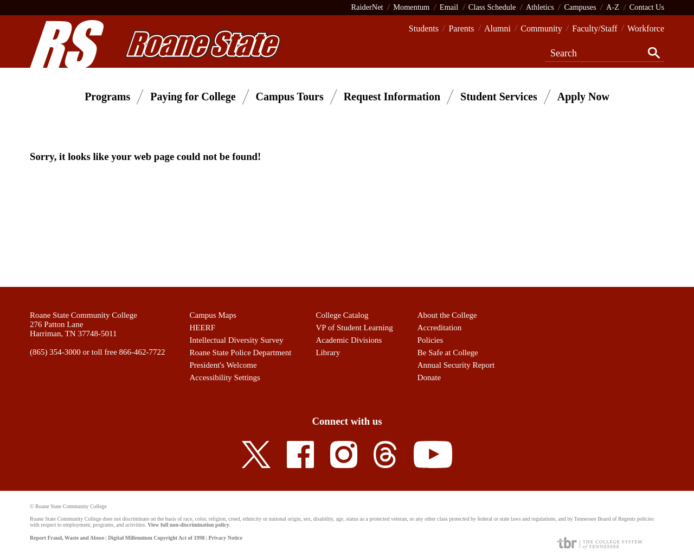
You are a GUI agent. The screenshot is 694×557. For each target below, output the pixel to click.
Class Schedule (492, 7)
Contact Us (646, 7)
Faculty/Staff (594, 28)
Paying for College (192, 97)
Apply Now (583, 97)
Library (328, 352)
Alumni (497, 28)
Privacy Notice (225, 538)
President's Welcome (223, 365)
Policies (430, 340)
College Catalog (342, 315)
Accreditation (439, 327)
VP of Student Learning (354, 327)
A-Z (612, 7)
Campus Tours (290, 97)
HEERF (203, 327)
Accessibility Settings (225, 377)
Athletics (540, 7)
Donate (429, 377)
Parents (461, 28)
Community (541, 28)
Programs (107, 97)
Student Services (498, 97)
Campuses (580, 7)
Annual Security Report (455, 365)
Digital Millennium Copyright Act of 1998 (156, 538)
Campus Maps (213, 315)
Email (449, 7)
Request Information (392, 97)
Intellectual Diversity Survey (237, 340)
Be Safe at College (447, 352)
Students (424, 28)
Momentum (411, 7)
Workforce (645, 28)
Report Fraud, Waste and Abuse (67, 538)
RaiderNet (367, 7)
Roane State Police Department (241, 352)
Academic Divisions (349, 340)
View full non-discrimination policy (188, 525)
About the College (447, 315)
